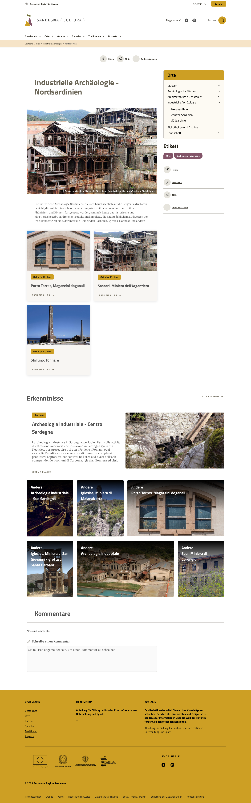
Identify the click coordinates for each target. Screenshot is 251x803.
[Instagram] (194, 20)
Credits (49, 797)
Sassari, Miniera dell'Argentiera (123, 285)
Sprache (29, 726)
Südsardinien (179, 120)
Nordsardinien (71, 43)
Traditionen (31, 731)
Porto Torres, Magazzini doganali (58, 285)
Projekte (29, 736)
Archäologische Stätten (181, 91)
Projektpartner (33, 797)
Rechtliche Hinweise (79, 797)
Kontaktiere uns (195, 797)
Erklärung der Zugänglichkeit (166, 797)
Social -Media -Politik (134, 797)
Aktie (123, 58)
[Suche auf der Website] (222, 20)
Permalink (173, 182)
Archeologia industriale (188, 155)
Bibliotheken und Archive (182, 127)
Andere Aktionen (149, 59)
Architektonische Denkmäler (184, 97)
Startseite (29, 43)
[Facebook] (186, 20)
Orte (38, 43)
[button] (40, 36)
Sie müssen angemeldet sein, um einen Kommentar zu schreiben (92, 659)
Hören (107, 58)
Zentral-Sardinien (182, 115)
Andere (39, 415)
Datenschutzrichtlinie (106, 797)
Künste (29, 721)
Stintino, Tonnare (45, 360)
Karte (61, 797)
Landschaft (174, 133)
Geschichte (31, 710)
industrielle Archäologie (52, 43)
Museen (172, 85)
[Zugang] (218, 4)
